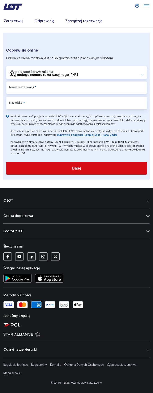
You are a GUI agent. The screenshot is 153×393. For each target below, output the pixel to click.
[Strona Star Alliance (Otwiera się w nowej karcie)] (77, 334)
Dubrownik (63, 135)
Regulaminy (39, 365)
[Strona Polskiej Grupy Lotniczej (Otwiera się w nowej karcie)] (77, 325)
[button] (76, 72)
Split (97, 135)
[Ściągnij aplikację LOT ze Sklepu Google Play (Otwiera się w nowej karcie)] (17, 278)
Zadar (113, 135)
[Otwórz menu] (146, 7)
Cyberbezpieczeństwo (121, 365)
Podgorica (77, 135)
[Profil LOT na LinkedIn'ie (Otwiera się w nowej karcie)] (31, 256)
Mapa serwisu (12, 373)
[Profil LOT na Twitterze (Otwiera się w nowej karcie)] (55, 256)
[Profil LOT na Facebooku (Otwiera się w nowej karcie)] (7, 256)
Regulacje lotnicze (15, 365)
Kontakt (55, 365)
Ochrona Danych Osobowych (84, 365)
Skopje (89, 135)
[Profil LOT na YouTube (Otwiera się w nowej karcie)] (19, 256)
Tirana (105, 135)
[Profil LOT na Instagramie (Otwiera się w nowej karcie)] (43, 256)
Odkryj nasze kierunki (76, 349)
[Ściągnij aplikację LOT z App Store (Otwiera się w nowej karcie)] (49, 278)
